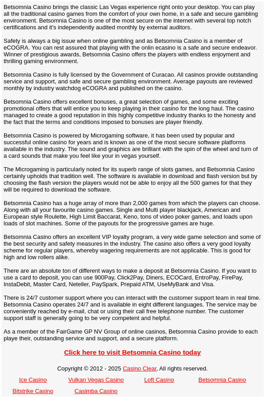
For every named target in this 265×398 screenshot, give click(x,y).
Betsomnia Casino (222, 379)
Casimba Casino (95, 391)
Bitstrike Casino (33, 391)
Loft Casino (159, 379)
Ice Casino (32, 379)
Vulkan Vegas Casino (95, 379)
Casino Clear (139, 368)
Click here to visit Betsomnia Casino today (132, 352)
